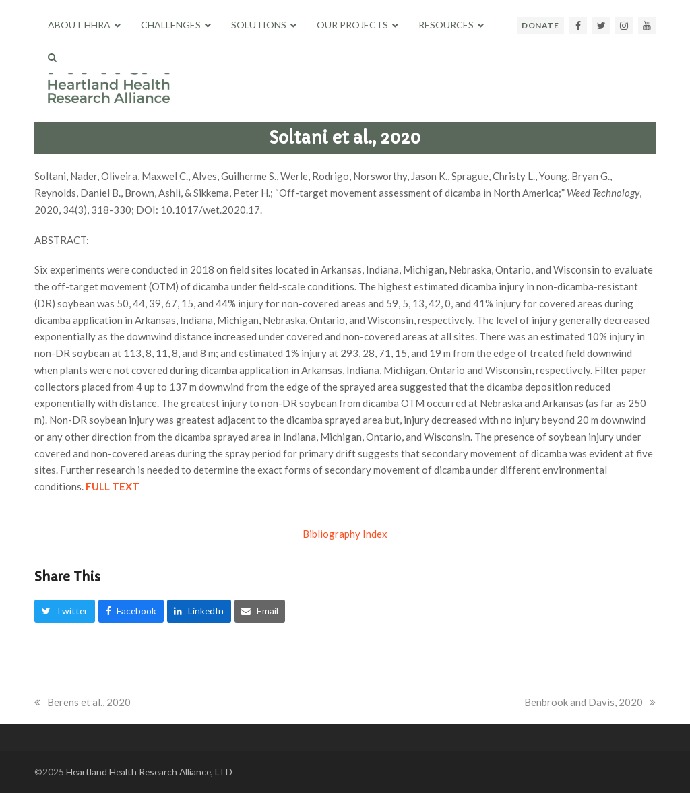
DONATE (540, 25)
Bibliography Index (345, 534)
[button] (52, 57)
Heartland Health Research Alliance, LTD (149, 772)
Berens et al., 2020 (82, 702)
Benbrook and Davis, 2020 (590, 702)
